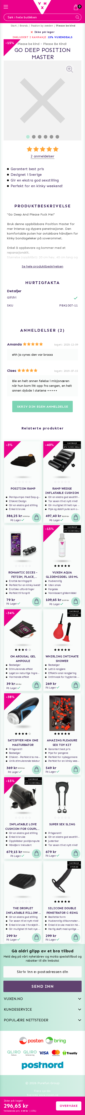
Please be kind (65, 25)
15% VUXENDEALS (60, 37)
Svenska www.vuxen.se (42, 1095)
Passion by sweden (42, 25)
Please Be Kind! (55, 44)
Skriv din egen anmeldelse (42, 407)
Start (14, 25)
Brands (24, 25)
